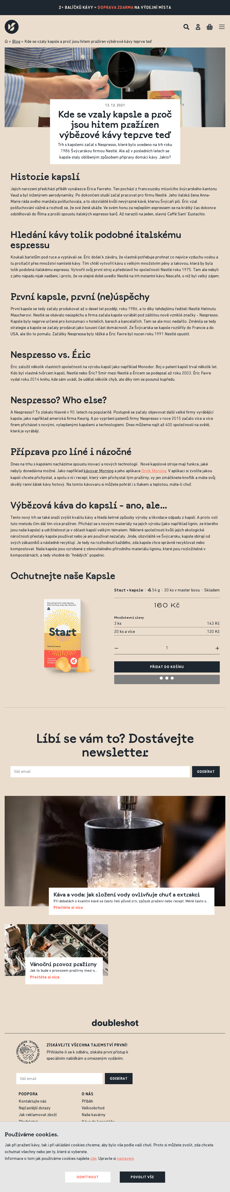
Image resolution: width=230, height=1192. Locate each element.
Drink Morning (153, 471)
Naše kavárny (94, 1115)
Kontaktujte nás (32, 1101)
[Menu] (221, 26)
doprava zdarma (115, 7)
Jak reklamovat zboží (38, 1115)
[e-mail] (100, 771)
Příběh (87, 1101)
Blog (16, 42)
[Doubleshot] (12, 27)
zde (93, 1159)
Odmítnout (88, 1177)
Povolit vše (142, 1177)
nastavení (125, 1159)
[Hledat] (186, 27)
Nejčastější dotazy (35, 1108)
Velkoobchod (93, 1108)
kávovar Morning (98, 471)
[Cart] (210, 27)
